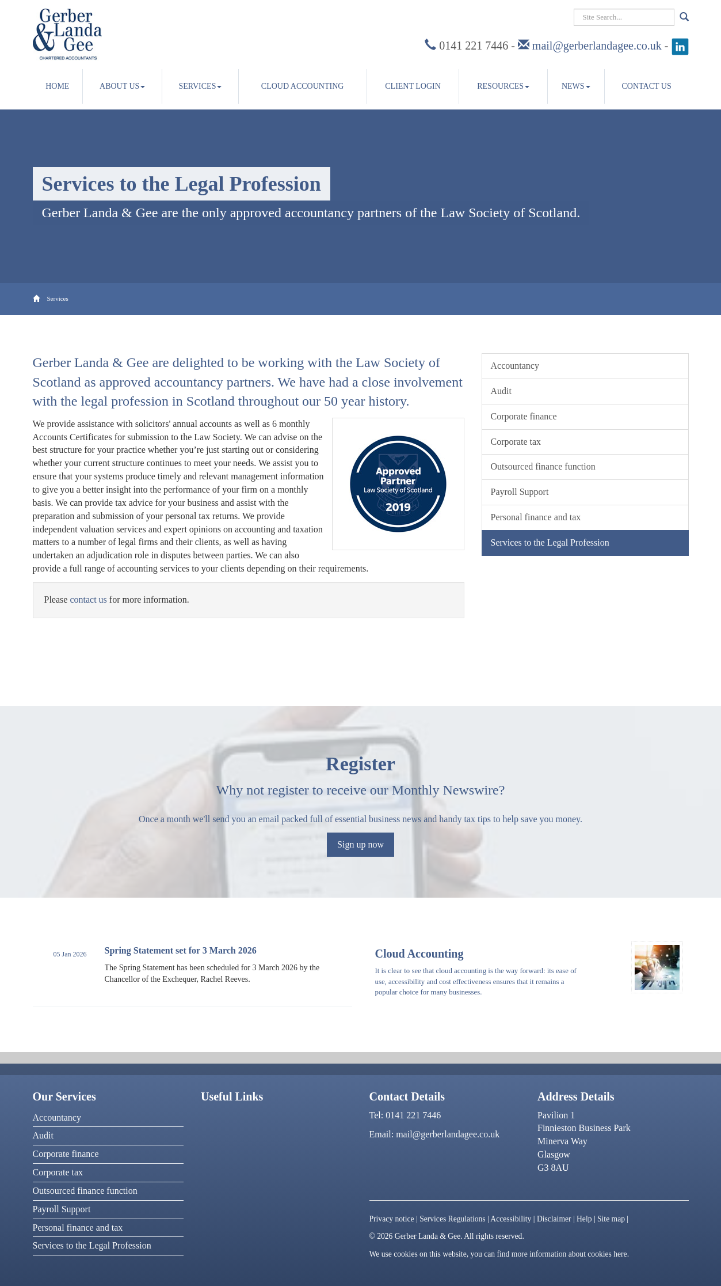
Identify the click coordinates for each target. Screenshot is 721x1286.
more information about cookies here (569, 1254)
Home (57, 86)
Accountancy (515, 365)
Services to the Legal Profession (550, 542)
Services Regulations (452, 1219)
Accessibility (510, 1219)
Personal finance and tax (536, 517)
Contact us (647, 86)
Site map (611, 1219)
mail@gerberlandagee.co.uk (597, 45)
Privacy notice (391, 1219)
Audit (501, 391)
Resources (503, 86)
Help (584, 1219)
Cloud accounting (302, 86)
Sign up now (360, 844)
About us (122, 86)
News (576, 86)
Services (200, 86)
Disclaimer (554, 1219)
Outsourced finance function (543, 466)
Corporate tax (516, 442)
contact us (88, 599)
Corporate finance (524, 416)
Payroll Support (520, 492)
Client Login (413, 86)
